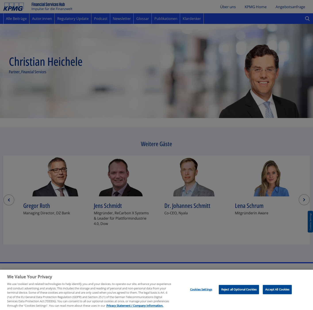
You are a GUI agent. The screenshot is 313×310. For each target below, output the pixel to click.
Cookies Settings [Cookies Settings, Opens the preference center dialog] (201, 300)
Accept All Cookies (277, 300)
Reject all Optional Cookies (239, 300)
